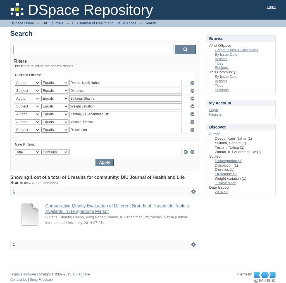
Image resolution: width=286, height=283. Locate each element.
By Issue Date (226, 54)
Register (216, 114)
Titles (219, 63)
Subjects (222, 68)
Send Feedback (42, 280)
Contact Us (18, 280)
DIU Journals (52, 23)
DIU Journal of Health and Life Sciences (104, 23)
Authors (221, 59)
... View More (225, 183)
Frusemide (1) (226, 174)
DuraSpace (81, 274)
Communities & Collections (236, 50)
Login (271, 7)
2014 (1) (221, 192)
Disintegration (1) (228, 161)
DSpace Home (22, 23)
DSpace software (23, 274)
